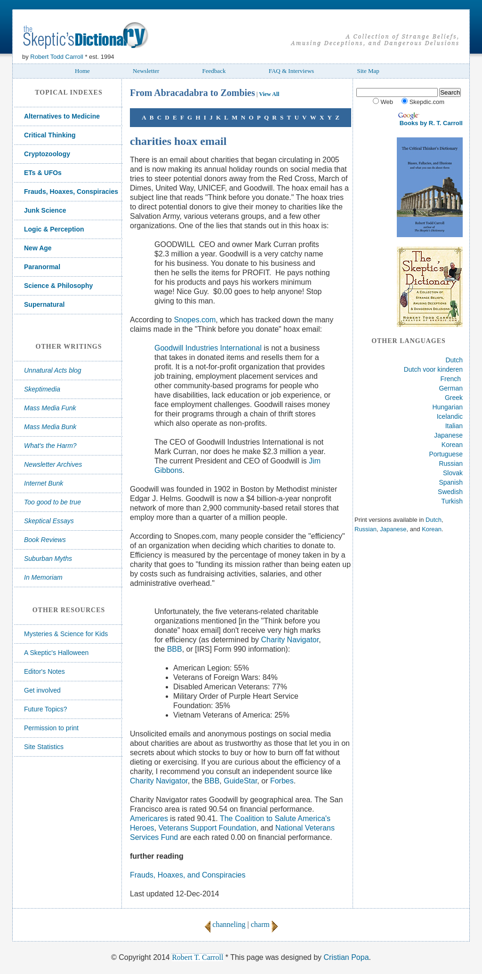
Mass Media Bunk (50, 427)
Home (82, 70)
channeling (224, 924)
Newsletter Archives (53, 464)
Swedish (450, 491)
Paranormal (42, 267)
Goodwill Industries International (208, 348)
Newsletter (146, 70)
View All (269, 94)
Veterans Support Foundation (207, 828)
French (451, 379)
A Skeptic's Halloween (56, 652)
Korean (452, 444)
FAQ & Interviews (291, 70)
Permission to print (51, 728)
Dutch (454, 360)
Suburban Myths (48, 558)
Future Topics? (45, 709)
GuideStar (240, 781)
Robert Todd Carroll (56, 56)
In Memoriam (43, 577)
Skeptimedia (42, 389)
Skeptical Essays (49, 521)
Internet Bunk (43, 483)
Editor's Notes (44, 671)
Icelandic (450, 416)
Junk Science (45, 210)
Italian (454, 426)
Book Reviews (45, 539)
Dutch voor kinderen (433, 369)
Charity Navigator (290, 640)
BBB (174, 649)
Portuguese (446, 454)
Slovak (453, 473)
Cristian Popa (346, 957)
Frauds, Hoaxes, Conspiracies (71, 191)
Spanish (451, 482)
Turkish (452, 501)
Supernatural (44, 304)
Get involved (42, 690)
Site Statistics (44, 746)
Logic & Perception (54, 229)
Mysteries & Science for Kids (66, 634)
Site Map (368, 70)
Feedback (214, 70)
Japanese (448, 435)
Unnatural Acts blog (52, 370)
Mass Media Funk (50, 408)
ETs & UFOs (43, 172)
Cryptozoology (47, 154)
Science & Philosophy (58, 285)
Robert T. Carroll (197, 957)
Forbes (282, 781)
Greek (454, 397)
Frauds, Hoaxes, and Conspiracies (187, 875)
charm (264, 924)
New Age (38, 248)
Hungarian (447, 407)
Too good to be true (52, 502)
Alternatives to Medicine (62, 116)
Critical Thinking (50, 135)
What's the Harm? (50, 445)
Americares (149, 818)
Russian (451, 463)
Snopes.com (195, 320)
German (451, 388)
